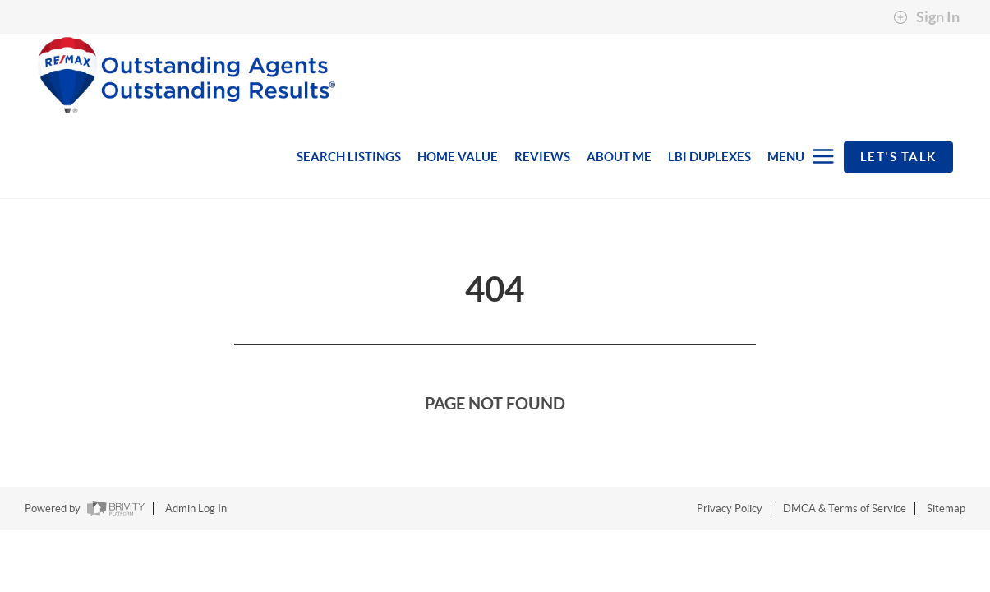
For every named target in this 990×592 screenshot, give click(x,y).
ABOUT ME (619, 157)
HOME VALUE (457, 157)
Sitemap (946, 508)
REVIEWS (542, 157)
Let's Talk (898, 157)
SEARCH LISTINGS (349, 157)
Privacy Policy (729, 508)
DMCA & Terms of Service (844, 508)
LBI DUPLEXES (709, 157)
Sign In (926, 17)
